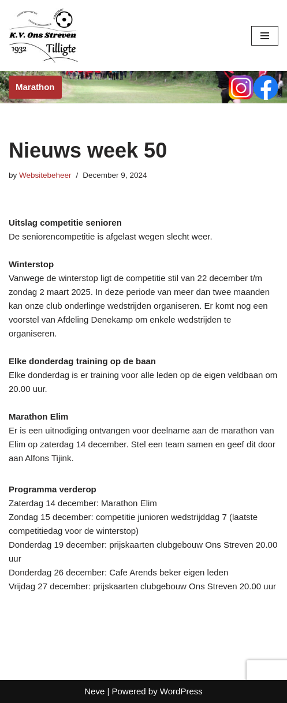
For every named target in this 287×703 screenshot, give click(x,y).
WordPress (181, 691)
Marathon (35, 87)
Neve (94, 691)
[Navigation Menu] (264, 36)
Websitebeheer (45, 175)
